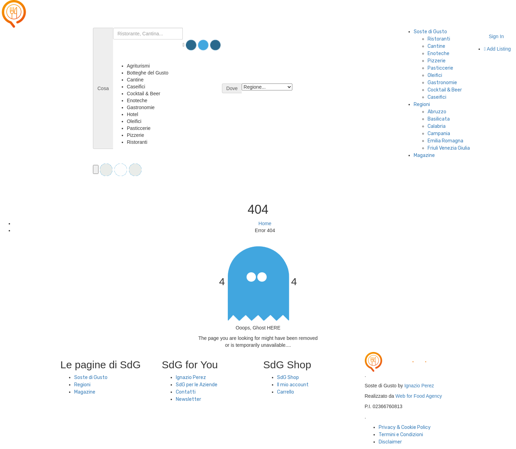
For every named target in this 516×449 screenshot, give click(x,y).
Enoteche (438, 53)
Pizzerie (437, 61)
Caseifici (437, 97)
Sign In (496, 36)
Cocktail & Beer (445, 90)
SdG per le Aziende (196, 385)
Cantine (436, 46)
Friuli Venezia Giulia (449, 148)
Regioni (422, 104)
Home (264, 223)
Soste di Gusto (430, 32)
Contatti (186, 392)
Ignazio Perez (191, 377)
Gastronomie (442, 83)
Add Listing (497, 49)
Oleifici (435, 75)
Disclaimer (390, 442)
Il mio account (293, 385)
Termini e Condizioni (401, 435)
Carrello (285, 392)
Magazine (424, 155)
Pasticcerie (440, 68)
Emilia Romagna (445, 141)
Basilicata (439, 119)
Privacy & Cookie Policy (405, 427)
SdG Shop (288, 377)
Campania (439, 134)
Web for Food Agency (418, 396)
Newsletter (188, 399)
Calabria (437, 126)
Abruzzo (437, 112)
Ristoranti (439, 39)
